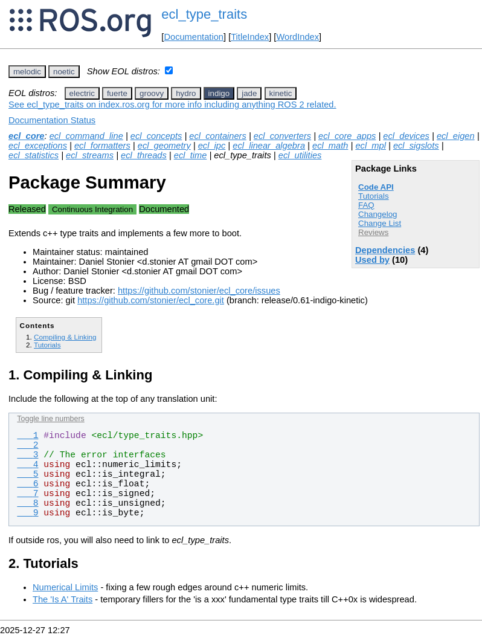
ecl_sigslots (416, 145)
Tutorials (373, 196)
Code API (376, 187)
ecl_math (330, 145)
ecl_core (26, 136)
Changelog (377, 214)
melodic (27, 71)
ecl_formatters (102, 145)
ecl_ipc (212, 145)
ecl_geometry (164, 145)
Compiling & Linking (65, 337)
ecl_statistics (33, 155)
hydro (186, 93)
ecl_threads (144, 155)
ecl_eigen (456, 136)
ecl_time (190, 155)
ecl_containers (217, 136)
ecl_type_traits (204, 14)
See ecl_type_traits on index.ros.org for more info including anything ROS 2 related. (172, 104)
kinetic (280, 93)
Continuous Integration (92, 209)
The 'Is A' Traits (62, 599)
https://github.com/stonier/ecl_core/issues (199, 290)
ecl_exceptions (37, 145)
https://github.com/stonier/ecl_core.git (150, 300)
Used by (372, 260)
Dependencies (385, 250)
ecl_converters (282, 136)
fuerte (117, 93)
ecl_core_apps (347, 136)
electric (82, 93)
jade (249, 93)
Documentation (193, 37)
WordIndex (297, 37)
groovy (152, 93)
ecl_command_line (86, 136)
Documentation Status (51, 120)
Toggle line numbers (50, 418)
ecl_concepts (156, 136)
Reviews (373, 232)
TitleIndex (250, 37)
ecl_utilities (300, 155)
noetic (64, 71)
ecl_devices (406, 136)
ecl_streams (90, 155)
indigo (219, 93)
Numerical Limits (65, 587)
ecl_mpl (370, 145)
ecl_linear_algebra (269, 145)
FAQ (366, 205)
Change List (379, 223)
